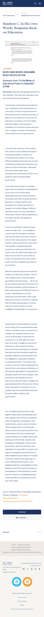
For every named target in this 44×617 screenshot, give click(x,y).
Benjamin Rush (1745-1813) (20, 550)
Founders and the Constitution (21, 547)
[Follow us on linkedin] (23, 569)
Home (14, 545)
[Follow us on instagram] (31, 569)
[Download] (22, 512)
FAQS (22, 605)
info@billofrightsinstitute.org (31, 563)
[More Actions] (22, 517)
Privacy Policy (22, 601)
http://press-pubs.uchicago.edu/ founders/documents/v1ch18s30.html (17, 498)
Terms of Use (22, 597)
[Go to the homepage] (12, 564)
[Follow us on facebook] (27, 569)
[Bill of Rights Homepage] (7, 3)
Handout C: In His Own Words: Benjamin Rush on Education (22, 552)
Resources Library (24, 545)
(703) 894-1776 (35, 565)
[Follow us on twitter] (35, 569)
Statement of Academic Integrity (22, 609)
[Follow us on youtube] (39, 569)
